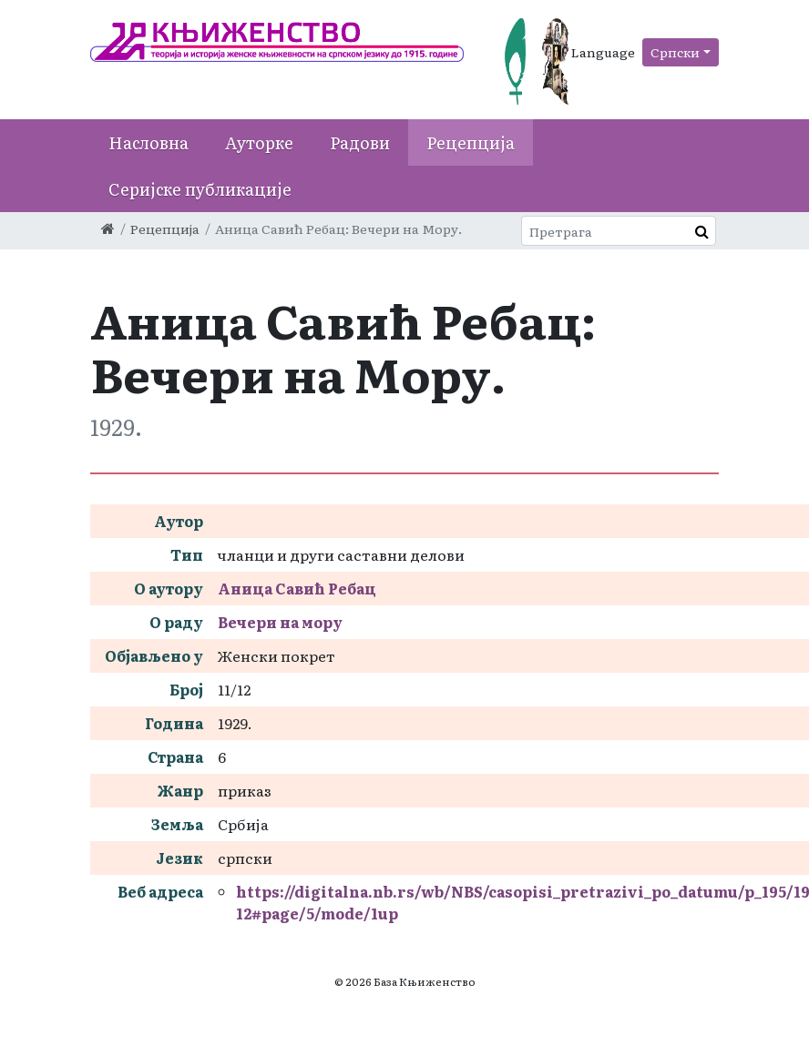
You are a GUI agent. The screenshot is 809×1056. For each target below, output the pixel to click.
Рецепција (470, 142)
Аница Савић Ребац (297, 588)
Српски (675, 52)
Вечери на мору (280, 622)
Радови (360, 142)
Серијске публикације (200, 189)
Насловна (148, 142)
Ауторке (259, 142)
